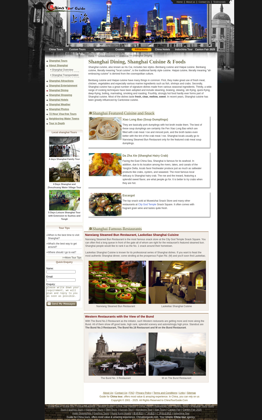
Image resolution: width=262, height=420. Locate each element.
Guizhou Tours (101, 413)
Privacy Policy (143, 392)
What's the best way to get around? (62, 245)
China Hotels (162, 49)
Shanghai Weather (59, 104)
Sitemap (191, 392)
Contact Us (204, 2)
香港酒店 (138, 413)
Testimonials (219, 2)
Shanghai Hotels (58, 99)
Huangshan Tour (163, 406)
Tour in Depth (57, 123)
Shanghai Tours (58, 60)
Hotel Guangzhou (82, 413)
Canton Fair (174, 409)
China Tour (69, 406)
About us (190, 2)
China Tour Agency (126, 406)
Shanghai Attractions (61, 80)
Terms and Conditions (165, 392)
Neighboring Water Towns (64, 118)
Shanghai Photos (59, 109)
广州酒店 (150, 413)
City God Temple (147, 204)
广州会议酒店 (164, 413)
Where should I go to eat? (62, 252)
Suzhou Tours (75, 409)
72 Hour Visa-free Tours (63, 113)
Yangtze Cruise (105, 406)
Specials (99, 49)
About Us (108, 392)
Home (180, 2)
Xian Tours (160, 409)
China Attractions (106, 55)
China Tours (56, 49)
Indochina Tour (184, 49)
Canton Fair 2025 (205, 49)
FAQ (131, 392)
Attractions (141, 49)
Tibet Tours (111, 409)
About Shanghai (58, 65)
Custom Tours (77, 49)
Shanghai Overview (62, 69)
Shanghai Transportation (65, 75)
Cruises (119, 49)
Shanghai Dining (59, 90)
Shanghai (124, 55)
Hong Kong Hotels (121, 413)
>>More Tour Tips (71, 257)
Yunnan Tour (126, 409)
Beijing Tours (181, 406)
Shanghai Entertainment (63, 85)
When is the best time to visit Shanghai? (63, 237)
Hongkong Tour (144, 409)
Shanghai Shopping (60, 95)
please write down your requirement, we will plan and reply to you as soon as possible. (63, 295)
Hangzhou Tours (94, 409)
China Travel (145, 406)
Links (182, 392)
